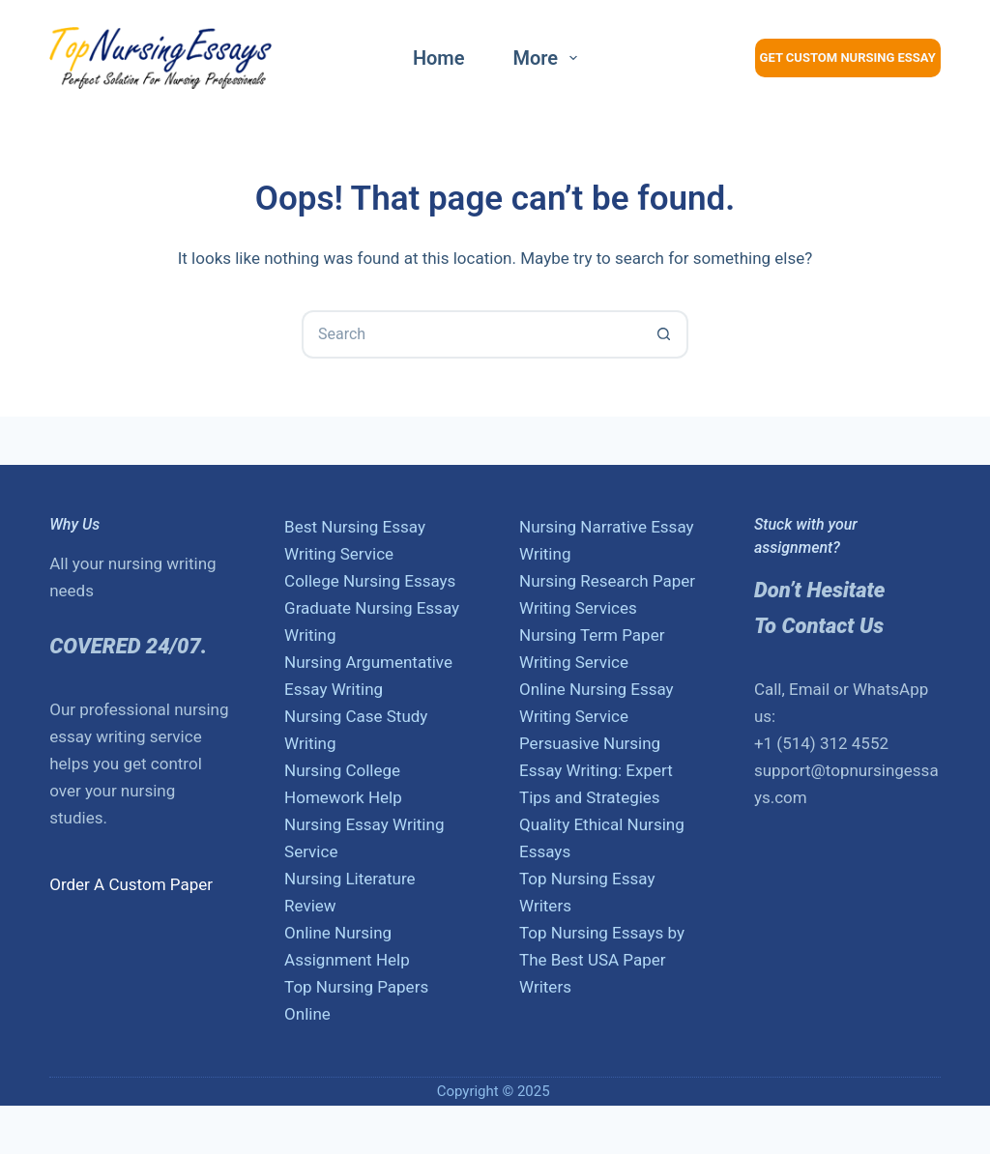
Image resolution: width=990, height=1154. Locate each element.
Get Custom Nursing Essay (848, 57)
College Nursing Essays (369, 581)
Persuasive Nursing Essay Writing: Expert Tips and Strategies (596, 770)
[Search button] (664, 334)
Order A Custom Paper (131, 884)
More (549, 58)
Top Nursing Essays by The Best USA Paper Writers (601, 959)
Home (439, 58)
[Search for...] (471, 334)
